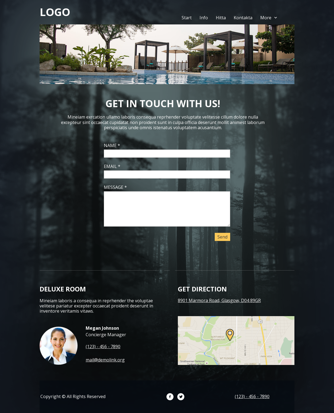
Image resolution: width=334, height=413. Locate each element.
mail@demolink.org (105, 360)
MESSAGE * (115, 187)
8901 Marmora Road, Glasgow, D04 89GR (219, 300)
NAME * (112, 145)
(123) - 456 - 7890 (103, 347)
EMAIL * (112, 166)
